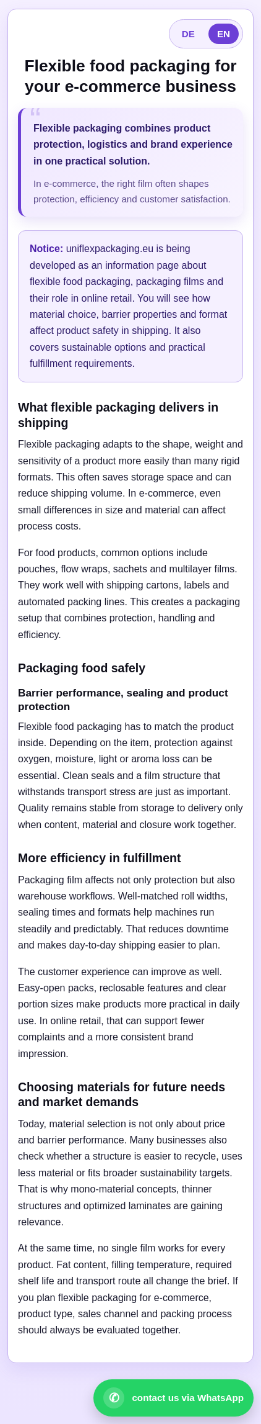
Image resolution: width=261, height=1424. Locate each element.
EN (223, 34)
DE (188, 34)
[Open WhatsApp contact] (173, 1398)
